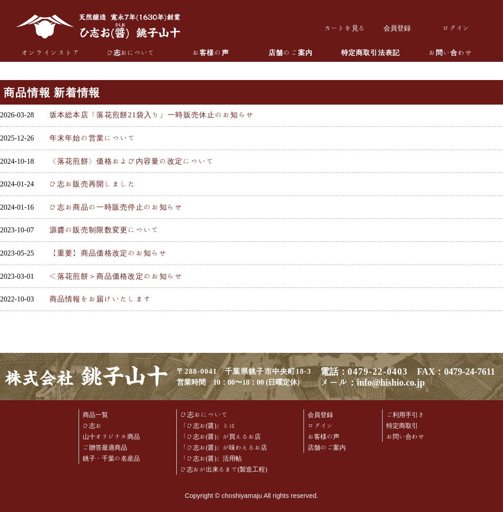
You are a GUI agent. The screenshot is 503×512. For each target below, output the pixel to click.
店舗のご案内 (291, 52)
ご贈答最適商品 (105, 447)
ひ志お (92, 425)
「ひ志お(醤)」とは (207, 425)
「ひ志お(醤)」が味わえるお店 (223, 447)
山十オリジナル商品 (111, 436)
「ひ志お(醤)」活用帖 (211, 458)
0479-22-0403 (378, 371)
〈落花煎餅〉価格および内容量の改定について (132, 161)
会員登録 (397, 28)
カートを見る (344, 28)
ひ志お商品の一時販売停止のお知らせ (116, 207)
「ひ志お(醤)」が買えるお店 (220, 436)
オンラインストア (50, 52)
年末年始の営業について (93, 137)
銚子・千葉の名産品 (111, 458)
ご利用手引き (405, 415)
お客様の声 (210, 52)
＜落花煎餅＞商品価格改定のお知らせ (116, 276)
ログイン (456, 28)
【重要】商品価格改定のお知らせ (108, 252)
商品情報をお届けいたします (101, 298)
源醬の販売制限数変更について (104, 229)
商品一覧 (95, 415)
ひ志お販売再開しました (93, 183)
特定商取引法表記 (370, 52)
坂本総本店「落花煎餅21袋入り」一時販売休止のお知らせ (152, 114)
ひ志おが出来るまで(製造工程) (223, 469)
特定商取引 (402, 425)
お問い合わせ (450, 52)
